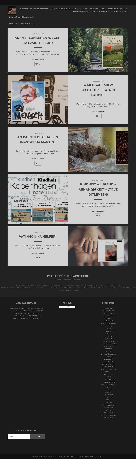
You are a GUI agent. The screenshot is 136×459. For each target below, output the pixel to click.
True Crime (108, 418)
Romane (108, 402)
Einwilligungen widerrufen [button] (68, 290)
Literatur (108, 374)
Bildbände (108, 316)
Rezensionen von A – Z (117, 9)
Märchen (108, 379)
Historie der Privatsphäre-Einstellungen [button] (116, 287)
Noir (108, 387)
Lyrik (108, 377)
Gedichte (108, 339)
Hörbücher (108, 346)
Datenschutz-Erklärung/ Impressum (68, 9)
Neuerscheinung (108, 385)
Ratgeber (108, 397)
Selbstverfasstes (81, 11)
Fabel (108, 333)
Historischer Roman (108, 344)
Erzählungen (108, 328)
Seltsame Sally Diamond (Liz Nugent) (26, 316)
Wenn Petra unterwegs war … (115, 11)
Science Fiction (108, 412)
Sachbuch (108, 407)
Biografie (108, 318)
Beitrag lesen (38, 59)
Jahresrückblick (108, 354)
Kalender (108, 356)
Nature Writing (108, 382)
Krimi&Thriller (108, 364)
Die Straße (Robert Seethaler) (26, 313)
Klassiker (108, 359)
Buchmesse (108, 321)
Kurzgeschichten (108, 369)
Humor (108, 351)
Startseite (95, 11)
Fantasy (108, 336)
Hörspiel (108, 349)
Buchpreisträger (108, 323)
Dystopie (108, 326)
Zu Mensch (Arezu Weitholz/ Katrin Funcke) (98, 90)
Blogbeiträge (26, 9)
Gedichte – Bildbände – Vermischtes (17, 287)
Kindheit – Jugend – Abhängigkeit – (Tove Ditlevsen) (98, 189)
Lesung (108, 372)
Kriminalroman (108, 367)
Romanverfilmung (108, 405)
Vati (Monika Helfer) (38, 236)
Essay (108, 331)
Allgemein (108, 308)
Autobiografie (37, 34)
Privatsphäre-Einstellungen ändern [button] (80, 287)
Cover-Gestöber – (42, 9)
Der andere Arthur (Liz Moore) (26, 318)
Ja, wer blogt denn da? (96, 9)
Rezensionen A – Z (112, 285)
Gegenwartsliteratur (108, 341)
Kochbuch (108, 362)
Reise (108, 400)
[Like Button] (36, 64)
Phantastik (108, 395)
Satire (108, 410)
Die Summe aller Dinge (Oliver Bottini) (26, 310)
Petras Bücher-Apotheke (68, 276)
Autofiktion (108, 313)
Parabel (108, 392)
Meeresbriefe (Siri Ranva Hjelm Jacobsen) (26, 308)
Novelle (108, 390)
